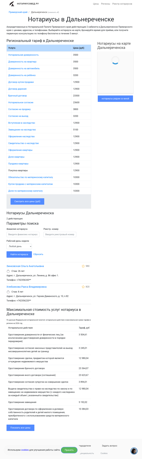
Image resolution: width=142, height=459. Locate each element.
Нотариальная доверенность (23, 55)
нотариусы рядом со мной (115, 98)
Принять (69, 450)
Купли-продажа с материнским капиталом (30, 184)
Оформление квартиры (20, 150)
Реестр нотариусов (122, 3)
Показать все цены (20, 427)
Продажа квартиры (18, 163)
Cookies (104, 453)
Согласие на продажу (19, 109)
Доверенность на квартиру (22, 61)
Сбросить (38, 254)
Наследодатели (83, 445)
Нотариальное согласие (20, 102)
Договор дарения (17, 89)
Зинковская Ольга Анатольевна (25, 266)
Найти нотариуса (19, 254)
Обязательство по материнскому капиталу (30, 177)
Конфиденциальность (84, 453)
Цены (96, 3)
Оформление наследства (21, 136)
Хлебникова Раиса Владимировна (27, 286)
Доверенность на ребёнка (22, 75)
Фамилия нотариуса (17, 229)
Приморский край (18, 12)
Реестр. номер (51, 229)
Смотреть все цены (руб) (27, 201)
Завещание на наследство (22, 129)
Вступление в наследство (21, 123)
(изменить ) (53, 12)
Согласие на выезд (18, 116)
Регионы (105, 3)
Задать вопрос (109, 445)
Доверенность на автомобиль (24, 68)
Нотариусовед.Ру (28, 3)
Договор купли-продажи (21, 82)
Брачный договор (17, 95)
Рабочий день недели (18, 241)
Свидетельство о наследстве (23, 143)
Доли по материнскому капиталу (25, 191)
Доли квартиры (16, 157)
